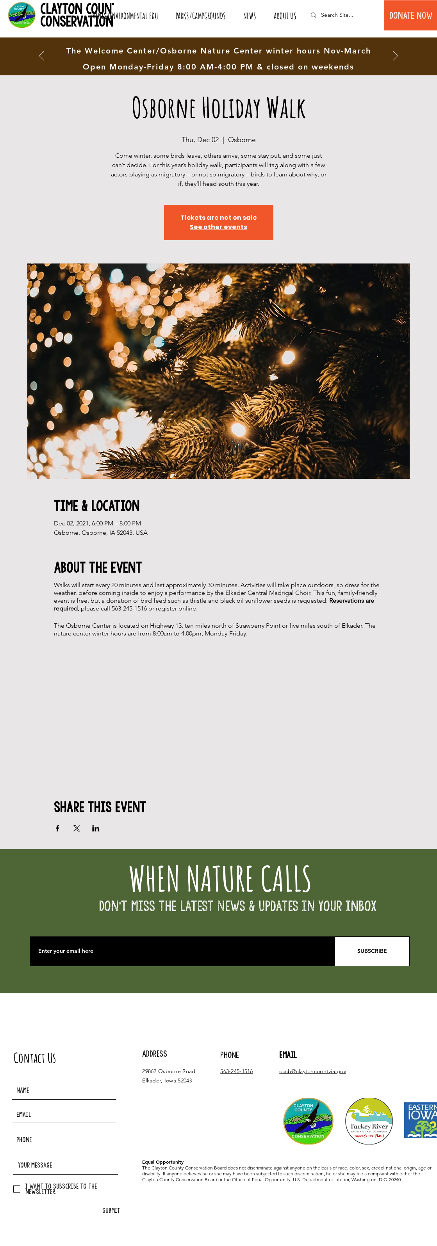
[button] (124, 16)
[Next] (395, 56)
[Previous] (41, 56)
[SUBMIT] (111, 1210)
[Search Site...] (339, 15)
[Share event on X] (76, 828)
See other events (218, 226)
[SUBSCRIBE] (372, 951)
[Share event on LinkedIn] (96, 828)
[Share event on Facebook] (57, 828)
